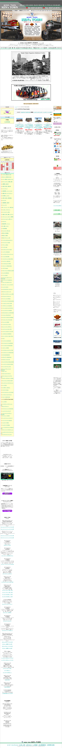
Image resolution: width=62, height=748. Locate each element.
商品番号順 (23, 112)
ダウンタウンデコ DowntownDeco (8, 301)
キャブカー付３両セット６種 (7, 594)
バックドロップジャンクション (7, 254)
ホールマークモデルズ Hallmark (7, 317)
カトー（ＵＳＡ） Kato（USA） (7, 336)
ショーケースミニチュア (6, 411)
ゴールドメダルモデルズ (6, 315)
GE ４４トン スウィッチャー (7, 604)
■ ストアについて (15, 744)
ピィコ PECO (4, 385)
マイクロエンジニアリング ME (7, 350)
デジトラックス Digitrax (6, 298)
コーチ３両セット (7, 670)
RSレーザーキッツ (5, 406)
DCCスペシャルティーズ (6, 291)
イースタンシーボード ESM (7, 303)
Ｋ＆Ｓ (3, 338)
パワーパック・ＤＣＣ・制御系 (7, 216)
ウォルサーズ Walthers (6, 425)
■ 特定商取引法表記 (50, 744)
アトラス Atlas (4, 247)
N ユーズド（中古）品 (6, 230)
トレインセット (5, 188)
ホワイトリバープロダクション (7, 429)
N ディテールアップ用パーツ (7, 219)
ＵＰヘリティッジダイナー (7, 573)
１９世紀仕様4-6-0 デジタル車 (7, 693)
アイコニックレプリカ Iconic (7, 319)
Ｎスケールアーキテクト (6, 373)
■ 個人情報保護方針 (42, 744)
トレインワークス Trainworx (7, 420)
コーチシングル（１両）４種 (7, 592)
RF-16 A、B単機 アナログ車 (7, 644)
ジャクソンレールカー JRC (7, 329)
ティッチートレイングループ (7, 418)
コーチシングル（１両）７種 (7, 590)
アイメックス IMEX (5, 322)
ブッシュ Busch (4, 275)
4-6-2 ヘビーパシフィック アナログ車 (7, 527)
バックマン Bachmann (6, 251)
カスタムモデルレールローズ (7, 289)
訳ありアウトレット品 (6, 237)
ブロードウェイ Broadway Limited (8, 270)
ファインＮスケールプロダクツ (7, 308)
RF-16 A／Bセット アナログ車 (7, 642)
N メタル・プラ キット (6, 209)
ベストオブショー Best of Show (7, 258)
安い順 (38, 112)
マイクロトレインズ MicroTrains (7, 352)
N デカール (4, 221)
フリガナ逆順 (49, 112)
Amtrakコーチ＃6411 (7, 545)
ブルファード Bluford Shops (7, 265)
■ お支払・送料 (22, 744)
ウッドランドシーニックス (7, 434)
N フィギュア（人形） (6, 212)
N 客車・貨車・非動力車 (6, 186)
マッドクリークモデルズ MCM (7, 364)
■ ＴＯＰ (9, 744)
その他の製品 (4, 228)
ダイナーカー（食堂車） (7, 612)
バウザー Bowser (5, 268)
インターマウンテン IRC (6, 324)
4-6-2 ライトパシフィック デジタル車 (7, 537)
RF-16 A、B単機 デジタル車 (7, 648)
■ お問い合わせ (29, 744)
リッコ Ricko (4, 401)
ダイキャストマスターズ (6, 296)
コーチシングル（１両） (7, 668)
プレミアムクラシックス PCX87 (7, 392)
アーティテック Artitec (6, 242)
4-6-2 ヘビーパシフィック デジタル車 (7, 529)
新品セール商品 (5, 235)
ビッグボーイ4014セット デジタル (7, 660)
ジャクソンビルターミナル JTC (7, 331)
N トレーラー (4, 205)
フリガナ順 (44, 112)
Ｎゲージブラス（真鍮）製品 (7, 181)
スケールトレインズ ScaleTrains (7, 408)
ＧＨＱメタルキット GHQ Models (8, 312)
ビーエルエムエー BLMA (6, 263)
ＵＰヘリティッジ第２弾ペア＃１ (7, 555)
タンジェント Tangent (6, 415)
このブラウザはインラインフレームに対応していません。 (7, 164)
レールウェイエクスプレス (7, 394)
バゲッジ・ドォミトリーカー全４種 (7, 564)
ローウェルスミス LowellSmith (7, 343)
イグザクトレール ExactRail (7, 305)
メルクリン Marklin (5, 347)
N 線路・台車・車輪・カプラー (7, 214)
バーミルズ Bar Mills (5, 256)
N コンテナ (4, 200)
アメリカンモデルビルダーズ (7, 240)
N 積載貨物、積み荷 (5, 202)
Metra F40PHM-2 (7, 687)
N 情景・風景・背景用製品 (7, 198)
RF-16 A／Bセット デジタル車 (7, 646)
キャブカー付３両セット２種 (7, 596)
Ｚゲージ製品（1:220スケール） (7, 179)
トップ (16, 106)
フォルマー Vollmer (5, 422)
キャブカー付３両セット (7, 672)
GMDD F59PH (7, 679)
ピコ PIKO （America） (6, 387)
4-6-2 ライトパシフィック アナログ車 (7, 535)
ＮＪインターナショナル (6, 366)
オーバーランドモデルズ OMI (7, 380)
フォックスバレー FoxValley (7, 310)
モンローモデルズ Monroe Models (8, 361)
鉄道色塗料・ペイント (6, 223)
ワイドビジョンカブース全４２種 (7, 582)
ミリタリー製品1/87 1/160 (6, 174)
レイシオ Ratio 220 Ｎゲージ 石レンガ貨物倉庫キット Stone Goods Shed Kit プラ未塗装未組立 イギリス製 (28, 126)
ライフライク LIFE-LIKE (6, 340)
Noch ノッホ (4, 371)
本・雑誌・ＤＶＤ (5, 226)
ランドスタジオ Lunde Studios (7, 345)
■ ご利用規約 (35, 744)
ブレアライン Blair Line (6, 261)
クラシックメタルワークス (7, 282)
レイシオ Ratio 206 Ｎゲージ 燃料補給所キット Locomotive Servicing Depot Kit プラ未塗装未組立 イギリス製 (38, 126)
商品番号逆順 (27, 112)
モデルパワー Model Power (6, 357)
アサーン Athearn (5, 244)
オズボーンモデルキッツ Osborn (7, 378)
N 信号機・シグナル (5, 195)
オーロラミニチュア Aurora (7, 249)
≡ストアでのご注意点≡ (57, 205)
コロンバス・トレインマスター (7, 284)
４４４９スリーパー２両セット (7, 630)
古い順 (35, 112)
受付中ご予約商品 (5, 233)
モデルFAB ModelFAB (6, 354)
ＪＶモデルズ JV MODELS (6, 333)
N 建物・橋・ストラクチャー (7, 193)
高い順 (40, 112)
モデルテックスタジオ (6, 359)
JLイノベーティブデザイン (7, 326)
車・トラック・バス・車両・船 (7, 207)
